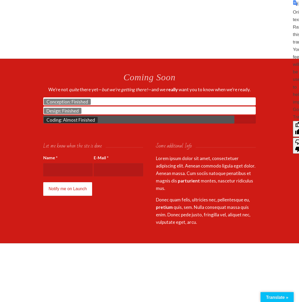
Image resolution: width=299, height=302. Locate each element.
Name (50, 157)
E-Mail (101, 157)
